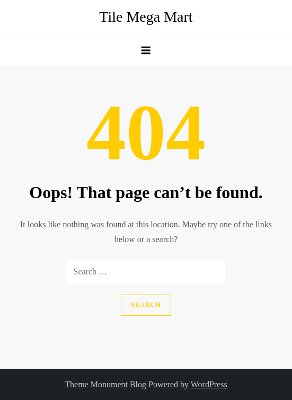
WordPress (209, 384)
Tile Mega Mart (145, 16)
